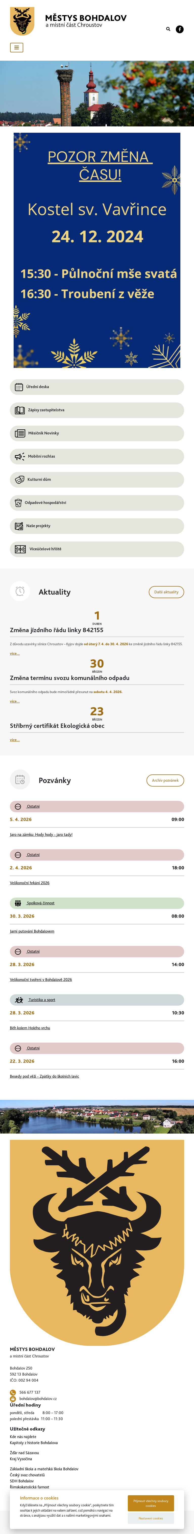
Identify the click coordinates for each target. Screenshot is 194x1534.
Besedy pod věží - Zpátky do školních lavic (44, 1076)
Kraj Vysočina (21, 1458)
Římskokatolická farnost (29, 1487)
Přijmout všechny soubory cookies (150, 1503)
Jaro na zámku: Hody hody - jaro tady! (41, 834)
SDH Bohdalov (22, 1481)
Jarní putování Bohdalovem (32, 931)
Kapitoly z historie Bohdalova (34, 1442)
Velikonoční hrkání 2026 (30, 882)
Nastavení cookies (151, 1518)
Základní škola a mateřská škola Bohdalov (44, 1469)
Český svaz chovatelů (27, 1475)
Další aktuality (166, 592)
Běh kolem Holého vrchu (30, 1028)
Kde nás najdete (23, 1436)
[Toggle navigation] (16, 47)
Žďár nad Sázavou (24, 1452)
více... (15, 653)
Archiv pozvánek (165, 780)
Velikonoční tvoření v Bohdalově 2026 (41, 979)
